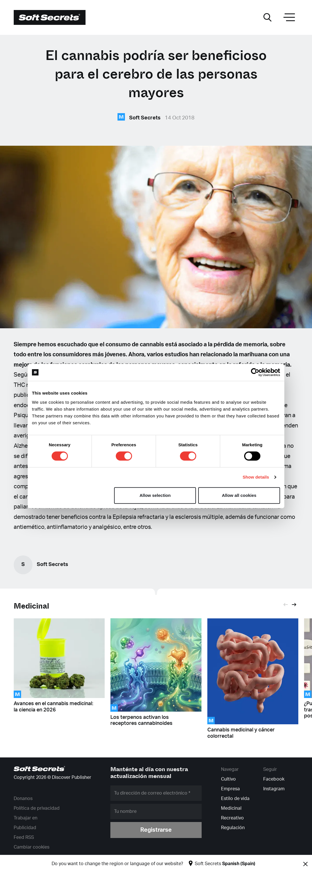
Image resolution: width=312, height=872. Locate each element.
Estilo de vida (235, 798)
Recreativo (232, 818)
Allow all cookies (239, 495)
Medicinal (31, 606)
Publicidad (25, 827)
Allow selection (155, 495)
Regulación (233, 827)
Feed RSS (24, 837)
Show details (256, 477)
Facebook (273, 779)
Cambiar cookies (31, 847)
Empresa (230, 789)
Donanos (23, 798)
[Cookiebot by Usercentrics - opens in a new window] (255, 372)
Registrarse (156, 830)
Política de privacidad (37, 808)
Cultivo (228, 779)
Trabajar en (25, 818)
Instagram (274, 789)
